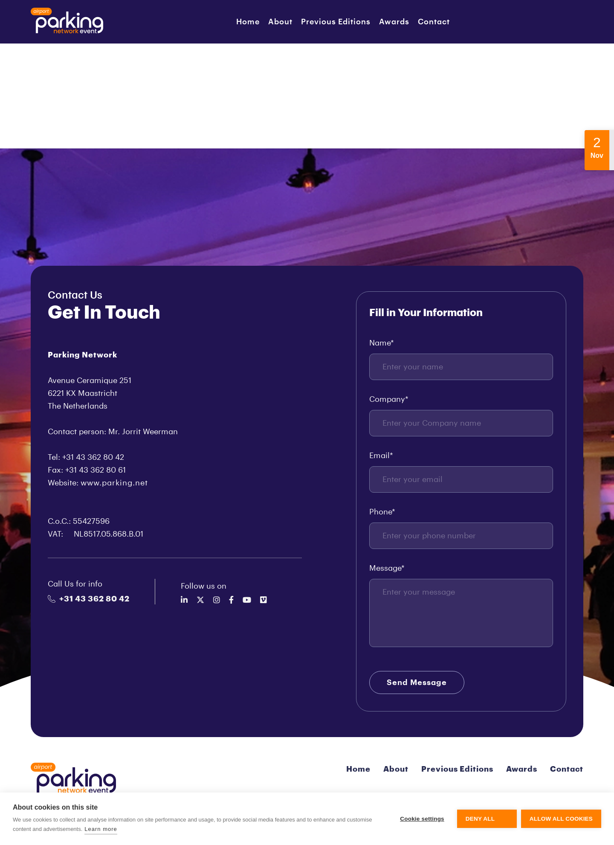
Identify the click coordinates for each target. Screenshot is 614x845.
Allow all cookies (561, 819)
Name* (381, 343)
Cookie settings (422, 819)
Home (248, 22)
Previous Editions (336, 22)
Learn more (100, 829)
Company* (388, 399)
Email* (381, 455)
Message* (387, 568)
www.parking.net (114, 483)
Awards (394, 22)
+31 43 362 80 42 (89, 599)
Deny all (480, 819)
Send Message (417, 682)
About (280, 22)
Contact (434, 22)
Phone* (382, 512)
